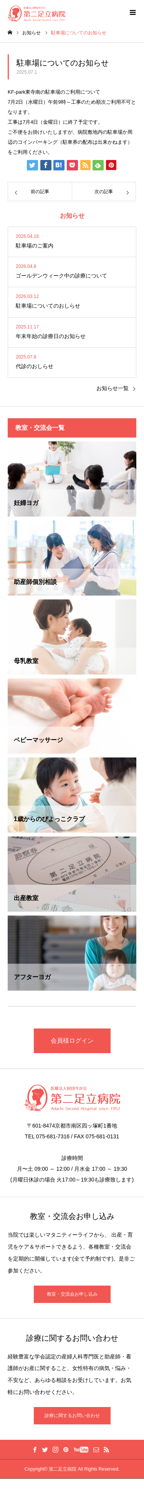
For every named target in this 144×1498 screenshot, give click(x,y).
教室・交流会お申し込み (72, 1294)
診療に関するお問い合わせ (72, 1415)
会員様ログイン (72, 1040)
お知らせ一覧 (112, 388)
